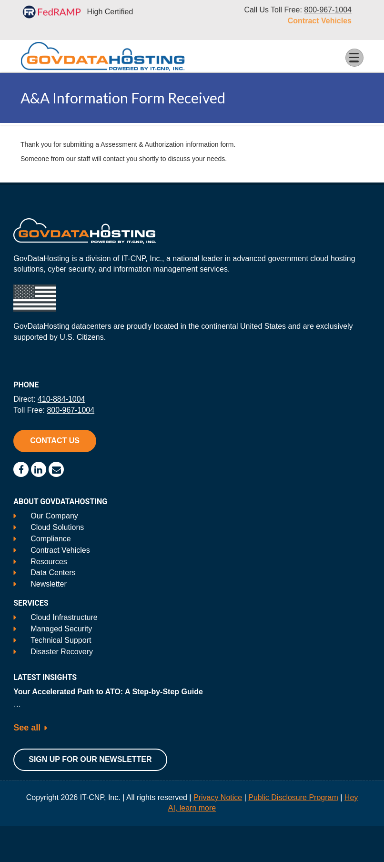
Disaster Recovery (61, 652)
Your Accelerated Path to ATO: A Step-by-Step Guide (108, 692)
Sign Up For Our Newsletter (90, 759)
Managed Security (61, 629)
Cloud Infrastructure (64, 617)
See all (26, 727)
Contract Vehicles (320, 21)
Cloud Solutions (57, 527)
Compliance (50, 539)
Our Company (54, 516)
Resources (48, 562)
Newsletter (48, 584)
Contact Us (55, 440)
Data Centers (52, 572)
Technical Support (60, 640)
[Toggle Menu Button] (354, 58)
